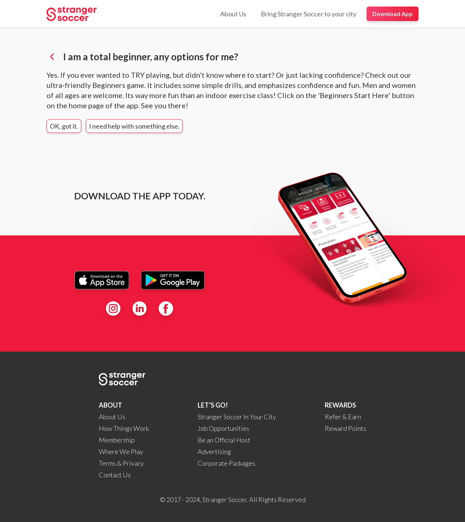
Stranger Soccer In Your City (237, 417)
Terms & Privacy (121, 463)
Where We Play (121, 452)
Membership (117, 440)
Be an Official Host (224, 440)
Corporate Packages (226, 463)
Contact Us (115, 475)
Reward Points (345, 428)
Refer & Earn (343, 417)
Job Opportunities (223, 428)
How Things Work (124, 428)
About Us (112, 417)
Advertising (214, 452)
